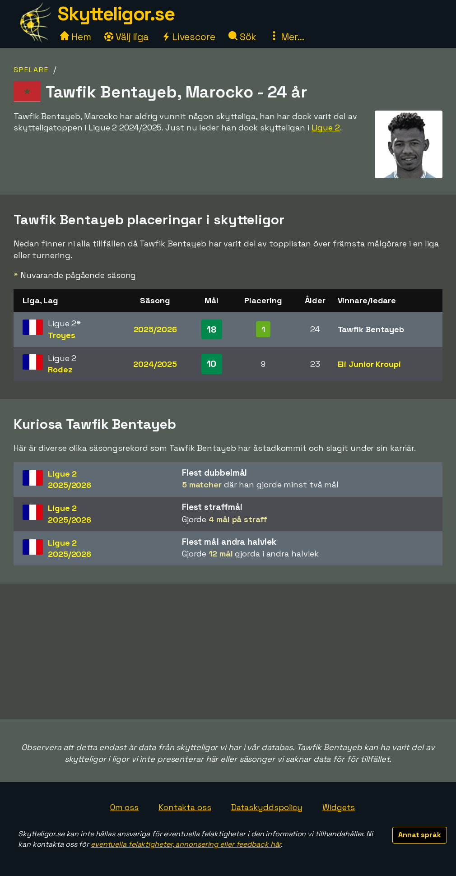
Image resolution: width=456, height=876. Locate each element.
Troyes (61, 335)
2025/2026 (155, 329)
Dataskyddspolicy (266, 807)
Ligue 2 (326, 127)
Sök (242, 37)
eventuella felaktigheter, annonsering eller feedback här (186, 844)
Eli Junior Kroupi (369, 364)
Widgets (338, 807)
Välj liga (126, 37)
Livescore (188, 37)
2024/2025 (155, 364)
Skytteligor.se (116, 14)
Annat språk (419, 834)
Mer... (287, 37)
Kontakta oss (184, 807)
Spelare (31, 69)
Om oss (124, 807)
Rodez (60, 369)
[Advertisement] (228, 651)
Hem (75, 37)
